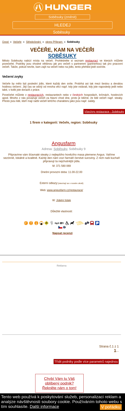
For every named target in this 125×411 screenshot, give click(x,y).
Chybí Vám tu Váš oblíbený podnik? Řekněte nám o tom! (59, 383)
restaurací (91, 60)
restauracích (36, 94)
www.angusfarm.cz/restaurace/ (65, 190)
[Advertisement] (60, 298)
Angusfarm (63, 143)
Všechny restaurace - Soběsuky (104, 111)
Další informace (44, 406)
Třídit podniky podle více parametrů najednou (86, 361)
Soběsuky (62, 56)
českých (77, 94)
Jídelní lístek (63, 200)
